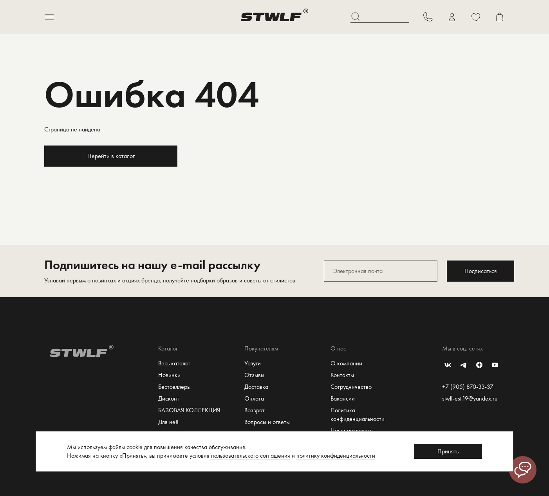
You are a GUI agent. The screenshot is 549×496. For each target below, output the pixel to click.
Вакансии (342, 398)
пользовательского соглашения (250, 455)
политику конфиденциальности (335, 455)
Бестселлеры (174, 387)
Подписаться (480, 271)
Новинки (169, 375)
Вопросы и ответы (267, 422)
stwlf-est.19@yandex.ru (469, 398)
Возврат (254, 410)
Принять (448, 451)
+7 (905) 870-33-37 (467, 387)
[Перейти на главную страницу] (274, 17)
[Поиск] (379, 17)
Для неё (168, 422)
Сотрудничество (351, 387)
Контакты (342, 375)
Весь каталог (174, 363)
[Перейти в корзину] (499, 17)
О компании (346, 363)
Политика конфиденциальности (357, 414)
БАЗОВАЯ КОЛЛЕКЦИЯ (189, 410)
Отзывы (254, 375)
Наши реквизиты (352, 430)
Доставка (256, 387)
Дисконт (168, 398)
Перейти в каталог (111, 156)
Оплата (254, 398)
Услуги (252, 363)
